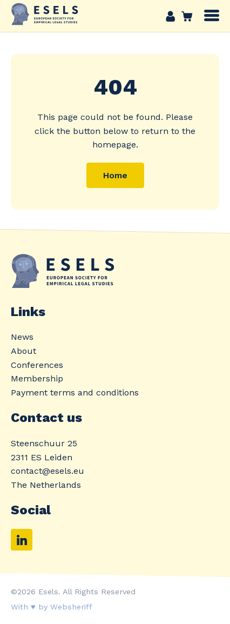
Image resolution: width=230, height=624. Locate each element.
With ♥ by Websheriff (51, 606)
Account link (170, 16)
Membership (37, 378)
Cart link (184, 16)
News (22, 337)
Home (115, 175)
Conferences (37, 365)
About (23, 351)
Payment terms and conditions (75, 392)
